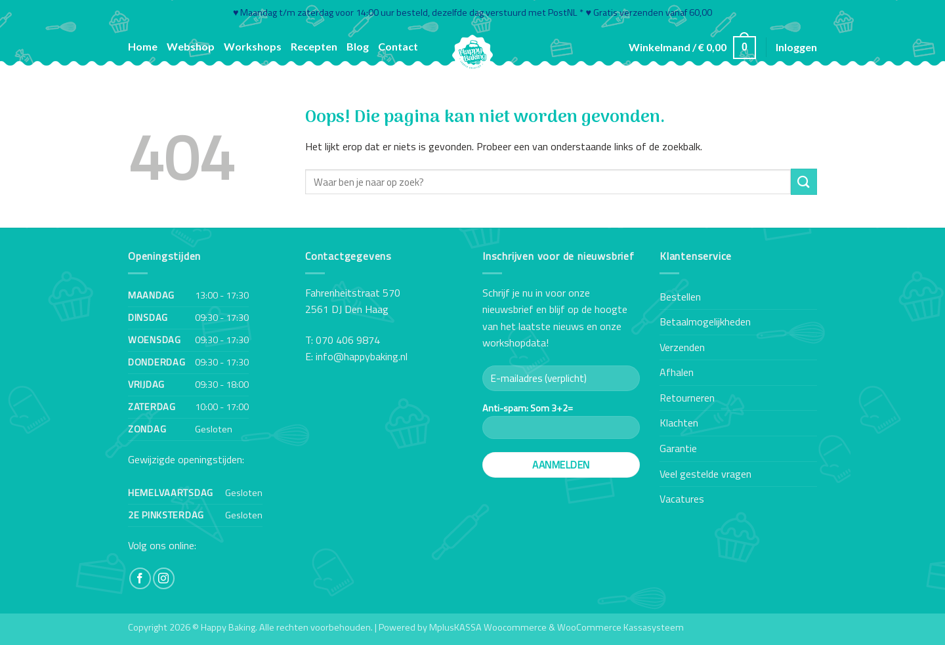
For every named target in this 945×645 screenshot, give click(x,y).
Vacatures (682, 499)
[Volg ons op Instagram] (164, 578)
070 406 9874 (348, 340)
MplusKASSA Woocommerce (488, 627)
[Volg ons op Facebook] (140, 578)
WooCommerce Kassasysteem (620, 627)
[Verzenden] (804, 181)
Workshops (253, 46)
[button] (692, 47)
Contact (398, 46)
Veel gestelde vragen (705, 474)
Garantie (678, 448)
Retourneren (687, 398)
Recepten (314, 46)
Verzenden (682, 347)
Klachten (679, 422)
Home (143, 46)
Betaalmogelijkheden (705, 321)
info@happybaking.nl (362, 356)
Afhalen (677, 372)
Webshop (191, 46)
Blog (357, 46)
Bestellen (680, 296)
